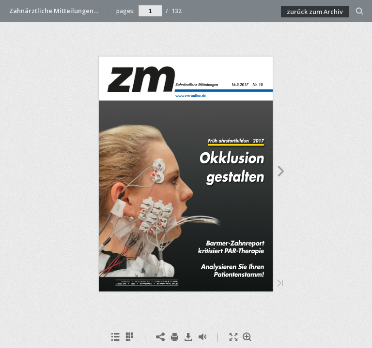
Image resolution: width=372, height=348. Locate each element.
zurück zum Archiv (315, 11)
